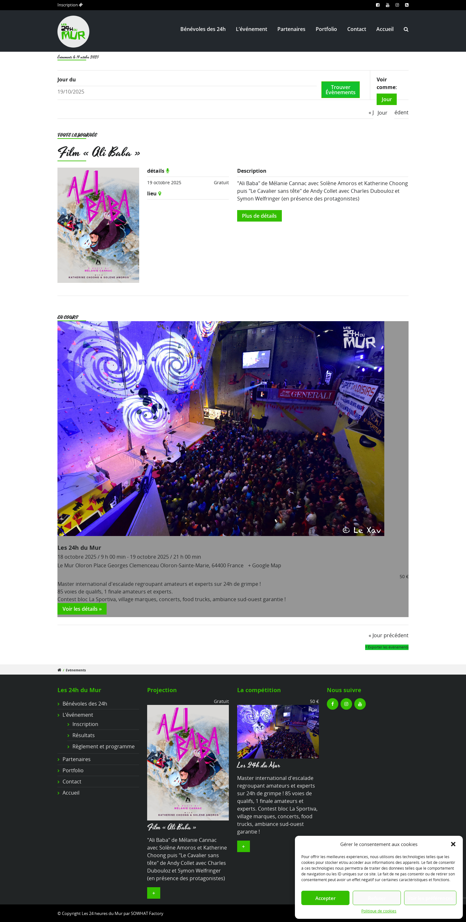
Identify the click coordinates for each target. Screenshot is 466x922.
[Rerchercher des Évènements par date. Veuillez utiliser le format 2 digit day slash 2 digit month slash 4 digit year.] (187, 91)
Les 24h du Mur (79, 547)
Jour (387, 99)
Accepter (325, 898)
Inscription (70, 5)
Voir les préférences (430, 898)
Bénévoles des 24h (203, 29)
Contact (356, 29)
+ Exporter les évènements (387, 647)
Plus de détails (259, 215)
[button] (453, 844)
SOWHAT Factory (147, 913)
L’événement (251, 29)
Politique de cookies (378, 911)
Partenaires (291, 29)
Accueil (385, 29)
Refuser (377, 898)
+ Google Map (264, 565)
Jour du (66, 79)
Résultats (83, 735)
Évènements (76, 670)
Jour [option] (382, 112)
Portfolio (326, 29)
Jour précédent (389, 635)
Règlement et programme (103, 746)
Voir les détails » (82, 608)
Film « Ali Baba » (99, 152)
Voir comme (386, 83)
